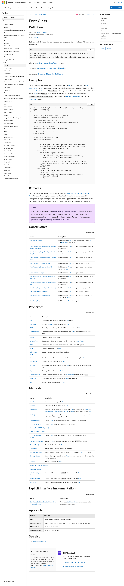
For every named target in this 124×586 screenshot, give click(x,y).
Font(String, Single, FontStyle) (38, 291)
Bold (31, 320)
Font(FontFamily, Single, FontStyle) (40, 263)
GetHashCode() (34, 445)
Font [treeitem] (6, 65)
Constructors (104, 26)
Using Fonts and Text (39, 541)
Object (39, 63)
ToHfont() (32, 462)
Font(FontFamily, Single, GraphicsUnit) (41, 267)
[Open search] (115, 2)
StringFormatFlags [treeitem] (9, 156)
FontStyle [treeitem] (6, 90)
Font (69, 85)
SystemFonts (79, 341)
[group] (62, 55)
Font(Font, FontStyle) (36, 240)
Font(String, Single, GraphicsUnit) (40, 295)
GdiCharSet (33, 328)
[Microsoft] (3, 2)
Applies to (104, 36)
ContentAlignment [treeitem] (9, 57)
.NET (35, 14)
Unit (42, 88)
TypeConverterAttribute (44, 68)
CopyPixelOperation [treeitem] (10, 60)
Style (31, 371)
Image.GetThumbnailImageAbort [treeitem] (13, 118)
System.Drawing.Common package (64, 211)
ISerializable (59, 74)
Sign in (120, 2)
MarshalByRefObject (51, 63)
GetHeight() (33, 448)
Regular (67, 269)
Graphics (81, 452)
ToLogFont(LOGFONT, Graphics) (39, 465)
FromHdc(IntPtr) (35, 420)
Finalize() (32, 415)
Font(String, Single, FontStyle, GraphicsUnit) (43, 288)
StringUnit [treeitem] (7, 162)
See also (103, 38)
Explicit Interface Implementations (111, 33)
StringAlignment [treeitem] (9, 148)
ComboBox (40, 91)
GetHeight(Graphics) (36, 452)
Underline (33, 378)
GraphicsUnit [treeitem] (8, 101)
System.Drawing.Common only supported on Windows (50, 220)
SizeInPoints (33, 88)
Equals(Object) (34, 409)
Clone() (32, 402)
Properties (104, 28)
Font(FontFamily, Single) (37, 273)
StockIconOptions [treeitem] (9, 145)
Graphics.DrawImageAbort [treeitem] (12, 96)
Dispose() (32, 405)
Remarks (103, 23)
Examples (103, 21)
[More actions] (93, 14)
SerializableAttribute (59, 68)
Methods (103, 31)
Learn (30, 14)
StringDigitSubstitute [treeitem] (10, 151)
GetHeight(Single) (35, 456)
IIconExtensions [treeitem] (8, 112)
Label (35, 93)
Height (32, 337)
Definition (104, 18)
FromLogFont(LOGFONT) (37, 432)
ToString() (33, 482)
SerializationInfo (72, 502)
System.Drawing (41, 32)
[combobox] (13, 17)
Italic (31, 345)
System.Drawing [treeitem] (8, 24)
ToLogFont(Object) (35, 478)
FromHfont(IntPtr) (35, 424)
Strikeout (32, 365)
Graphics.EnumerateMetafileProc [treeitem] (13, 98)
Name (31, 348)
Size (86, 85)
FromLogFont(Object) (36, 441)
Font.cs (36, 37)
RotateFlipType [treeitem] (8, 137)
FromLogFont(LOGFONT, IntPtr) (39, 428)
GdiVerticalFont (34, 331)
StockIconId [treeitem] (7, 143)
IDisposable (50, 74)
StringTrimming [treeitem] (8, 159)
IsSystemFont (34, 341)
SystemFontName (35, 374)
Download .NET (116, 8)
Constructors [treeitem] (9, 68)
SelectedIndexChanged (72, 96)
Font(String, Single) (35, 301)
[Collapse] (24, 13)
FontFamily (33, 324)
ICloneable (41, 74)
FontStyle (64, 242)
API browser (42, 14)
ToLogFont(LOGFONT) (36, 469)
